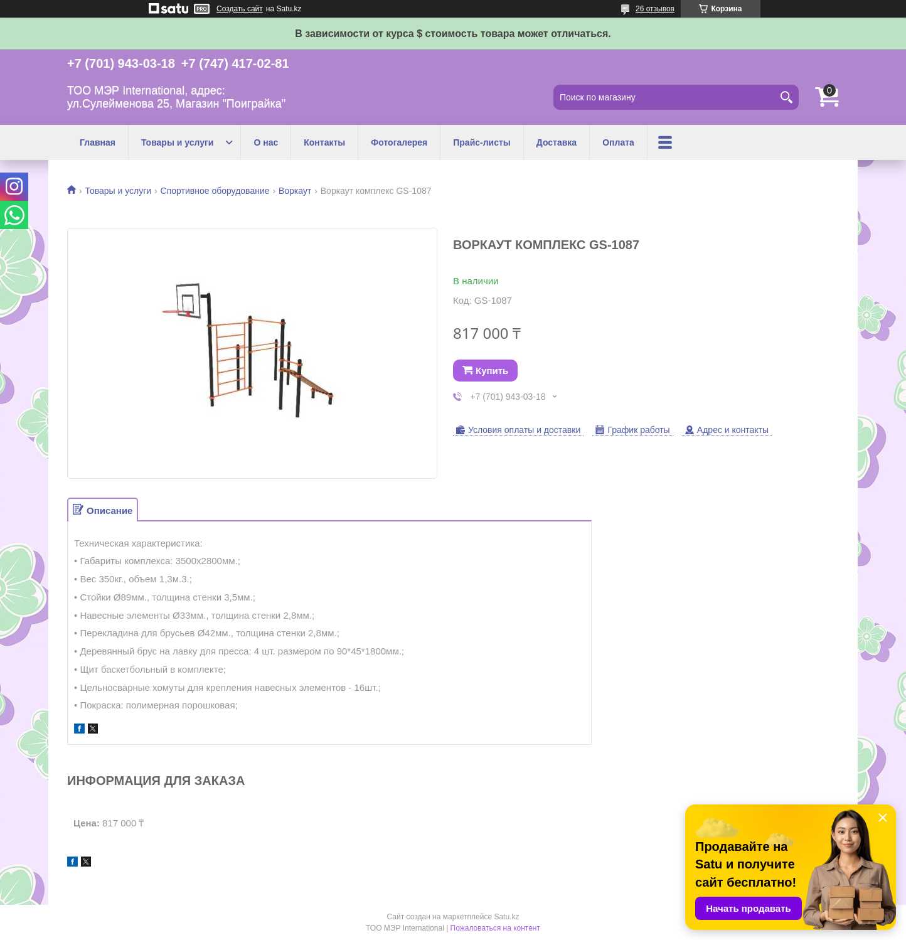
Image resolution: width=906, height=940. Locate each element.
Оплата (618, 142)
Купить (492, 370)
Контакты (324, 142)
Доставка (556, 142)
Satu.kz (506, 916)
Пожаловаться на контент (495, 928)
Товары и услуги (177, 142)
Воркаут (295, 191)
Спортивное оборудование (215, 191)
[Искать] (786, 97)
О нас (265, 142)
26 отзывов (655, 8)
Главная (97, 142)
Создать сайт (239, 8)
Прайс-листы (482, 142)
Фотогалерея (399, 142)
